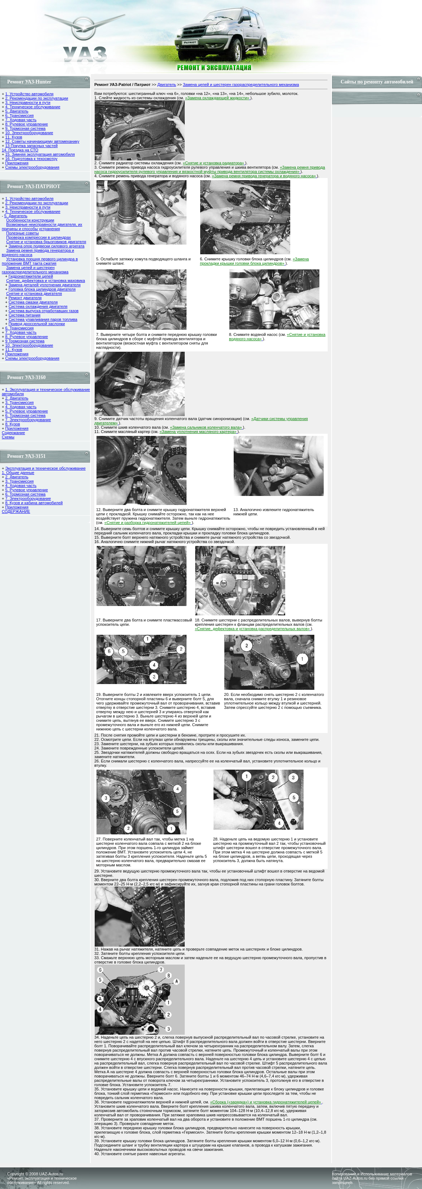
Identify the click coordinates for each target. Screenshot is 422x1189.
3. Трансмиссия (19, 402)
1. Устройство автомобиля (29, 94)
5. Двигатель (16, 111)
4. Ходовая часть (20, 407)
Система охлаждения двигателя (38, 306)
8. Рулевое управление (26, 124)
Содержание (13, 432)
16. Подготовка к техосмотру (31, 158)
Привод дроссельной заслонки (37, 324)
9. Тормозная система (25, 128)
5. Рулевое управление (26, 411)
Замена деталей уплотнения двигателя (45, 285)
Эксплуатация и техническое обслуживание (45, 468)
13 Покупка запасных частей (31, 146)
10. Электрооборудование (29, 133)
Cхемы (8, 437)
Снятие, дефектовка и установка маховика (45, 280)
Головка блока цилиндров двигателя (42, 289)
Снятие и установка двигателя (34, 293)
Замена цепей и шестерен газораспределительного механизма (35, 269)
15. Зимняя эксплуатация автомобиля (40, 154)
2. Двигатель (16, 398)
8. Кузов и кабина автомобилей (34, 503)
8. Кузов (12, 424)
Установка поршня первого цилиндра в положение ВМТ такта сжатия (40, 261)
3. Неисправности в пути (27, 102)
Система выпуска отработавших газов (44, 311)
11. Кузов (13, 137)
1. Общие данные (18, 472)
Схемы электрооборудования (32, 167)
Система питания (25, 315)
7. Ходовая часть (20, 120)
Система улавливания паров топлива (43, 319)
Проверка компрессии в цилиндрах (38, 237)
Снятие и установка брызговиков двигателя (46, 242)
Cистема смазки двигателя (33, 302)
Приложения (16, 163)
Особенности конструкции (30, 220)
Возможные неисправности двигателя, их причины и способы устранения (42, 226)
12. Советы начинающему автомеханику (42, 141)
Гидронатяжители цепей (31, 276)
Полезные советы (22, 233)
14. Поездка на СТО (20, 150)
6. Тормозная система (25, 415)
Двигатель (166, 84)
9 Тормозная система (24, 341)
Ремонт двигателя (25, 298)
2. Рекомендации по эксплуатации (36, 98)
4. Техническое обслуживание (32, 107)
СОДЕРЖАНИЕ (16, 511)
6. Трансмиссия (19, 115)
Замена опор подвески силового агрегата (47, 246)
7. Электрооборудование (28, 420)
